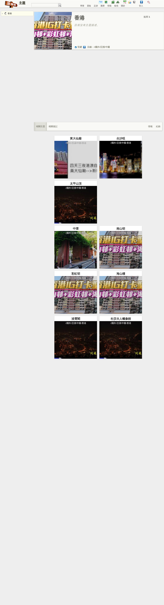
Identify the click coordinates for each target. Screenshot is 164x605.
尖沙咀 (115, 144)
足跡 (96, 6)
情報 (109, 6)
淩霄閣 (75, 341)
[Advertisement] (34, 89)
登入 (141, 6)
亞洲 (102, 47)
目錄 (89, 47)
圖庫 (103, 6)
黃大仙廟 (75, 138)
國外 (97, 47)
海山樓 (115, 296)
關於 (123, 6)
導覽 (82, 6)
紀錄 (158, 126)
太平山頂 (75, 189)
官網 (78, 47)
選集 (89, 6)
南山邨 (115, 246)
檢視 (116, 6)
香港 (8, 13)
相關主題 (40, 126)
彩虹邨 (75, 291)
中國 (107, 47)
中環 (76, 240)
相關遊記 (53, 126)
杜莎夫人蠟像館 (115, 347)
